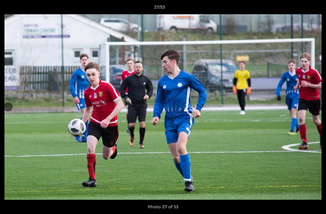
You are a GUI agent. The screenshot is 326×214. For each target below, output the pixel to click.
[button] (301, 8)
